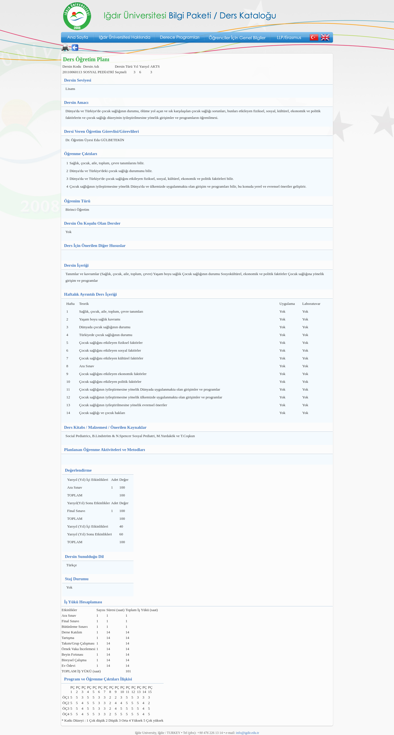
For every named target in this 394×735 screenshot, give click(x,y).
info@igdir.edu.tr (247, 733)
